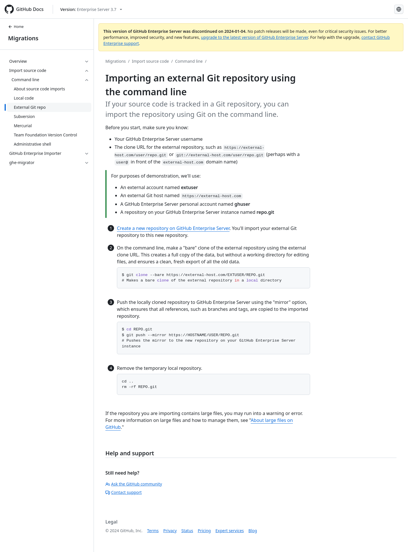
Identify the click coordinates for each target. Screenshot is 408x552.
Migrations (23, 38)
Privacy (170, 530)
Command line (189, 61)
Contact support (123, 492)
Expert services (229, 530)
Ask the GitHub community (133, 484)
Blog (252, 530)
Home (16, 26)
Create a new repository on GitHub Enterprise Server (173, 228)
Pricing (204, 530)
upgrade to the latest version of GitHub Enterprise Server (254, 37)
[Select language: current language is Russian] (398, 9)
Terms (153, 530)
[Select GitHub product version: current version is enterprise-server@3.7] (91, 9)
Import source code (150, 61)
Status (187, 530)
